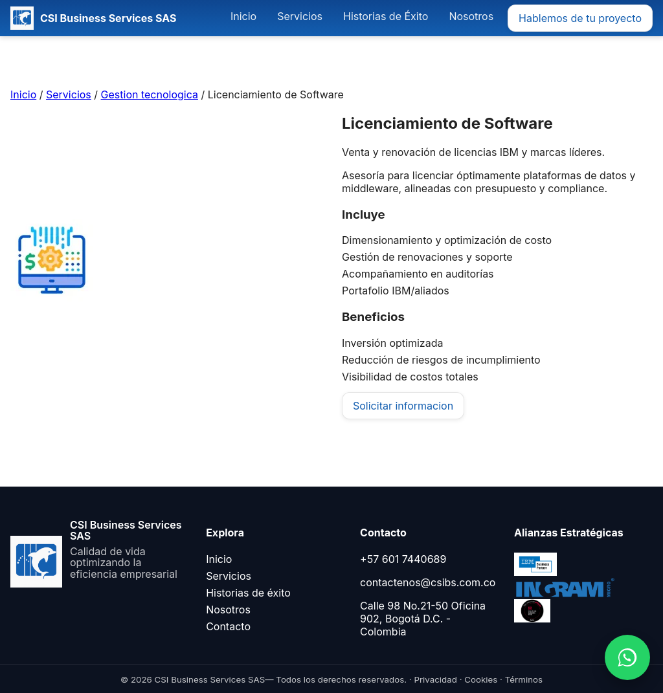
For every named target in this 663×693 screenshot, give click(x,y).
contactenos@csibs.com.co (427, 582)
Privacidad (435, 679)
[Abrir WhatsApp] (627, 657)
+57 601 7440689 (403, 559)
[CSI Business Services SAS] (93, 18)
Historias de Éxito (385, 16)
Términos (524, 679)
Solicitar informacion (403, 405)
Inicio (243, 16)
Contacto (228, 626)
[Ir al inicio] (100, 550)
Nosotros (471, 16)
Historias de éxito (248, 592)
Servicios (299, 16)
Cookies (480, 679)
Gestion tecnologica (149, 94)
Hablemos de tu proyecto (580, 18)
